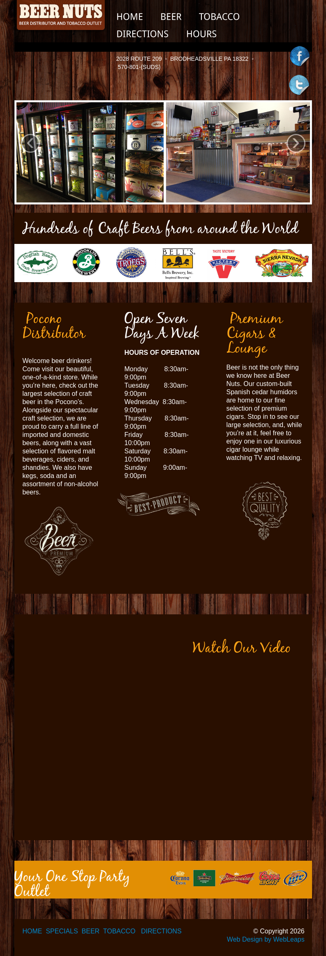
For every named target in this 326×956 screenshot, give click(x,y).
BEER (91, 931)
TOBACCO (119, 931)
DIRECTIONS (161, 931)
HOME (32, 931)
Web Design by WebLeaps (266, 939)
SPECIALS (62, 931)
